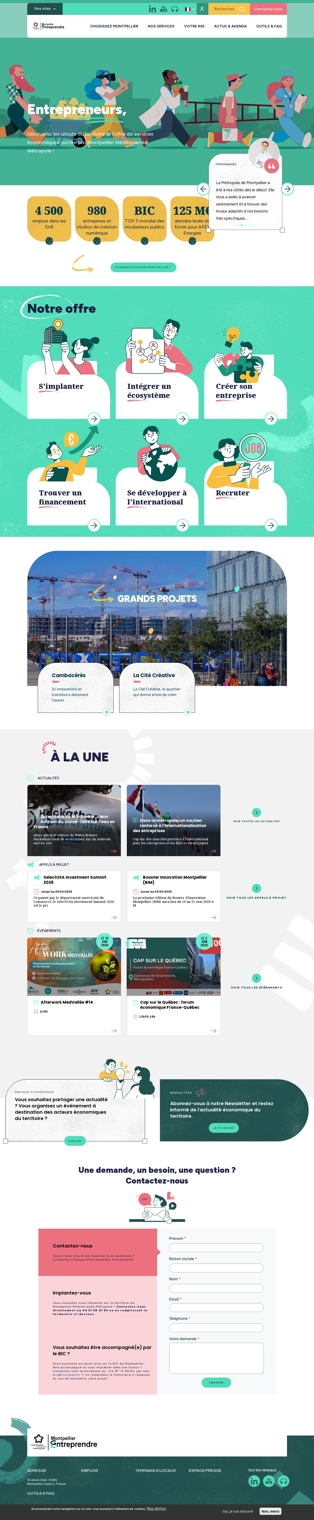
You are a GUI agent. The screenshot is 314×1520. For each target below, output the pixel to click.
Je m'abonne (224, 1130)
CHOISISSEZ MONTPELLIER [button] (114, 28)
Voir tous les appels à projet (256, 893)
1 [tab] (238, 225)
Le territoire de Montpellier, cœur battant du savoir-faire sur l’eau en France (74, 823)
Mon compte (202, 11)
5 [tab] (253, 225)
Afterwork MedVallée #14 (63, 1003)
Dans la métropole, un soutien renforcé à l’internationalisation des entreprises (169, 827)
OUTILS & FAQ (269, 28)
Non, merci (270, 1511)
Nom (173, 1282)
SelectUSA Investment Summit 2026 (70, 881)
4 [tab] (249, 225)
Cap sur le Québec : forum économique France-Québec (166, 1006)
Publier (75, 1143)
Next (287, 188)
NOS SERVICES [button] (161, 28)
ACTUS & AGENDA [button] (230, 28)
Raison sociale (181, 1261)
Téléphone (178, 1321)
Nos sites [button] (42, 10)
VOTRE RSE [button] (194, 28)
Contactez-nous (268, 10)
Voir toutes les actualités (256, 816)
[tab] (97, 1255)
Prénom (176, 1241)
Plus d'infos (156, 1508)
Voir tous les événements (256, 983)
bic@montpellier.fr (68, 1377)
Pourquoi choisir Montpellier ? (135, 268)
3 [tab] (245, 225)
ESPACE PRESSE (205, 1473)
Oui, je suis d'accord (238, 1511)
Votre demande (183, 1341)
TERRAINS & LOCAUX (155, 1473)
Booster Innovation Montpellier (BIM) (170, 881)
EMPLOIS (89, 1473)
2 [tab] (242, 225)
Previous (203, 188)
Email (174, 1302)
